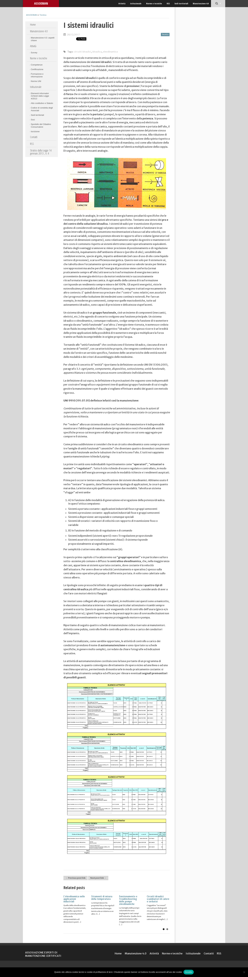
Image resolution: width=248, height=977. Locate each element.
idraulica (97, 51)
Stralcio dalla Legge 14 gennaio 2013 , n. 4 (41, 151)
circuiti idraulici (82, 51)
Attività (121, 3)
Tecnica (42, 15)
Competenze (37, 65)
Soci (33, 119)
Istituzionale (135, 3)
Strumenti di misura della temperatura (101, 898)
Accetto (188, 972)
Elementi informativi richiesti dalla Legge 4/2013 (40, 96)
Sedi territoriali (181, 3)
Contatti (33, 137)
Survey (34, 52)
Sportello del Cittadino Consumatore (41, 125)
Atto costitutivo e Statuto (42, 103)
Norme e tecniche (154, 3)
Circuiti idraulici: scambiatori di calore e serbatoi (158, 899)
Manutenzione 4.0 (201, 3)
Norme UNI (36, 81)
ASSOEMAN (41, 3)
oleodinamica (110, 51)
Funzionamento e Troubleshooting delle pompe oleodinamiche (128, 900)
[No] (244, 972)
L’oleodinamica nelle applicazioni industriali (74, 899)
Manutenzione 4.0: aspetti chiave (42, 39)
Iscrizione (35, 131)
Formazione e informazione (37, 75)
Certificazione (37, 69)
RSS (168, 3)
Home (33, 24)
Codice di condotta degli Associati (42, 109)
